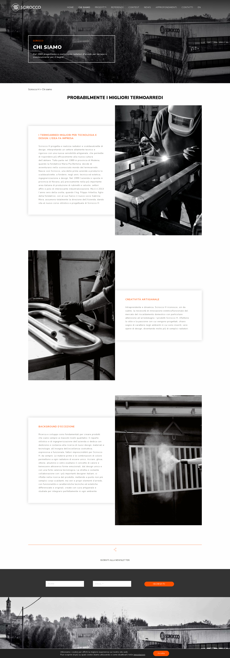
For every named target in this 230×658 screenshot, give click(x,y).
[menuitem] (70, 7)
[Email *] (112, 584)
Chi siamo (84, 7)
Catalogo (52, 653)
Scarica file (115, 549)
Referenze (117, 7)
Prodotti (100, 7)
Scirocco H (26, 7)
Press (38, 653)
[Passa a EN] (199, 7)
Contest (134, 7)
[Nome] (65, 584)
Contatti (187, 7)
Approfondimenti (166, 7)
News (147, 7)
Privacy (9, 653)
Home (70, 7)
